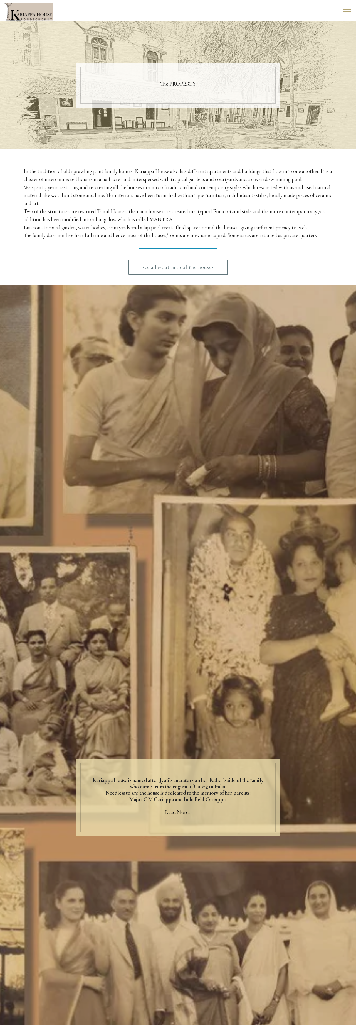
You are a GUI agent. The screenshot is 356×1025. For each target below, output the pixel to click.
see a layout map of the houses (178, 267)
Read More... (178, 812)
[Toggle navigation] (347, 11)
